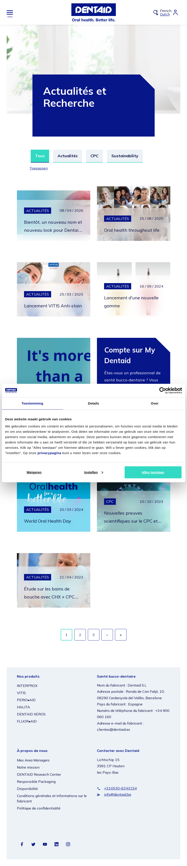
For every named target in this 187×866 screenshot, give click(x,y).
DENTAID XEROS (31, 714)
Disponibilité (27, 788)
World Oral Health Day (52, 520)
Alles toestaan (153, 472)
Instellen (93, 472)
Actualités (68, 155)
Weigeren (33, 472)
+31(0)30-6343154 (120, 788)
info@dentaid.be (117, 794)
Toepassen (40, 168)
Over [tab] (155, 403)
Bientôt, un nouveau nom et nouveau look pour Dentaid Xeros (49, 229)
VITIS (21, 693)
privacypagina (49, 453)
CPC (94, 155)
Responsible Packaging (36, 781)
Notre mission (28, 767)
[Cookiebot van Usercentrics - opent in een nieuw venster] (162, 390)
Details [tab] (93, 403)
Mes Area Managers (33, 760)
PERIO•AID (26, 700)
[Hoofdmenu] (10, 12)
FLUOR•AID (27, 721)
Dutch (165, 14)
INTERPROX (27, 685)
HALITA (23, 707)
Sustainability (124, 155)
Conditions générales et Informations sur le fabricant (52, 798)
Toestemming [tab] (32, 403)
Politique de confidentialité (38, 808)
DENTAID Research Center (39, 774)
